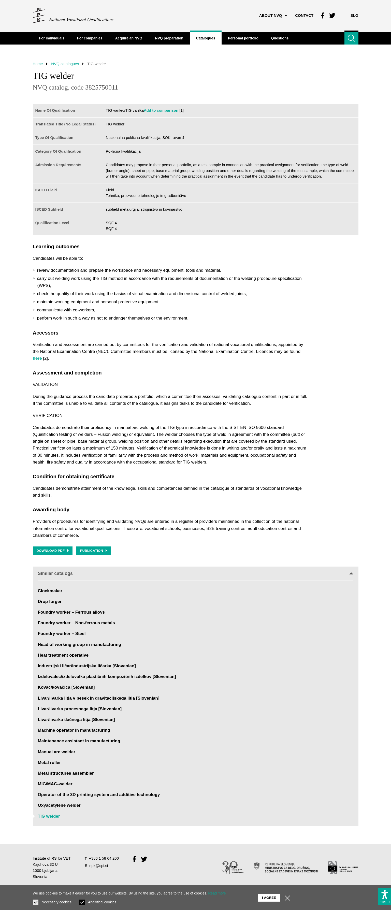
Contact (304, 15)
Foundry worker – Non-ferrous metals (76, 623)
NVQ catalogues (65, 64)
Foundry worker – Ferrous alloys (71, 612)
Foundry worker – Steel (62, 633)
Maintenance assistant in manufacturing (79, 741)
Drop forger (50, 601)
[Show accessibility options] (384, 896)
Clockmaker (50, 590)
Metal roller (49, 762)
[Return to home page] (73, 15)
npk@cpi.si (98, 865)
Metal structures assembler (66, 773)
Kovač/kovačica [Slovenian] (66, 687)
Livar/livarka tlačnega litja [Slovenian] (76, 719)
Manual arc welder (56, 751)
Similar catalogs (195, 573)
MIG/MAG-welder (55, 784)
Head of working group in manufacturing (79, 644)
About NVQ (273, 15)
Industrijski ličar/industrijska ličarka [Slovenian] (87, 665)
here (37, 358)
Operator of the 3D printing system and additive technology (99, 794)
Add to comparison (161, 110)
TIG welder (49, 816)
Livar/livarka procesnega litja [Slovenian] (80, 708)
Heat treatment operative (63, 655)
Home (38, 64)
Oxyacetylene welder (59, 805)
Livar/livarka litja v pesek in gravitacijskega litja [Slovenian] (99, 698)
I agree (269, 897)
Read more (217, 893)
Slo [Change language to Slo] (354, 15)
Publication (93, 551)
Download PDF (53, 551)
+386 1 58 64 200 (104, 858)
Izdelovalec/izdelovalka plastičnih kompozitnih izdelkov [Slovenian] (107, 676)
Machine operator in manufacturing (74, 730)
